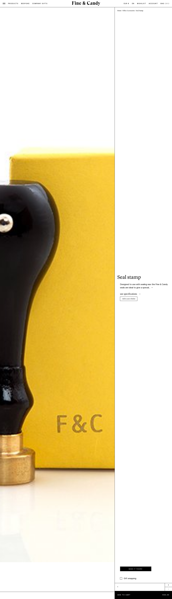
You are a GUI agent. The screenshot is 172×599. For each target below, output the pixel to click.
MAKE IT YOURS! (135, 569)
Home (119, 11)
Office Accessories (129, 11)
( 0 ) (167, 4)
